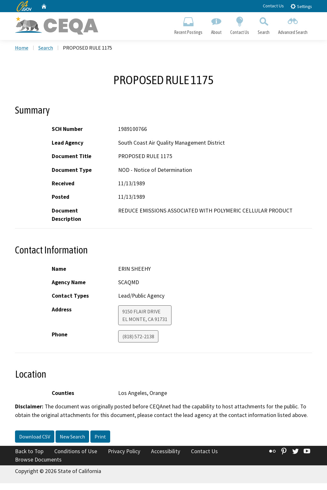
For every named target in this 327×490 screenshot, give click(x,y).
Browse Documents (38, 459)
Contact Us (273, 6)
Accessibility (165, 451)
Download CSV (34, 436)
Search (263, 24)
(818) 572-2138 (138, 336)
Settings (301, 6)
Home (21, 47)
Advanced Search (293, 24)
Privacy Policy (124, 451)
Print (100, 436)
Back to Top (29, 451)
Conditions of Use (75, 451)
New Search (72, 436)
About (216, 24)
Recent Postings (188, 24)
